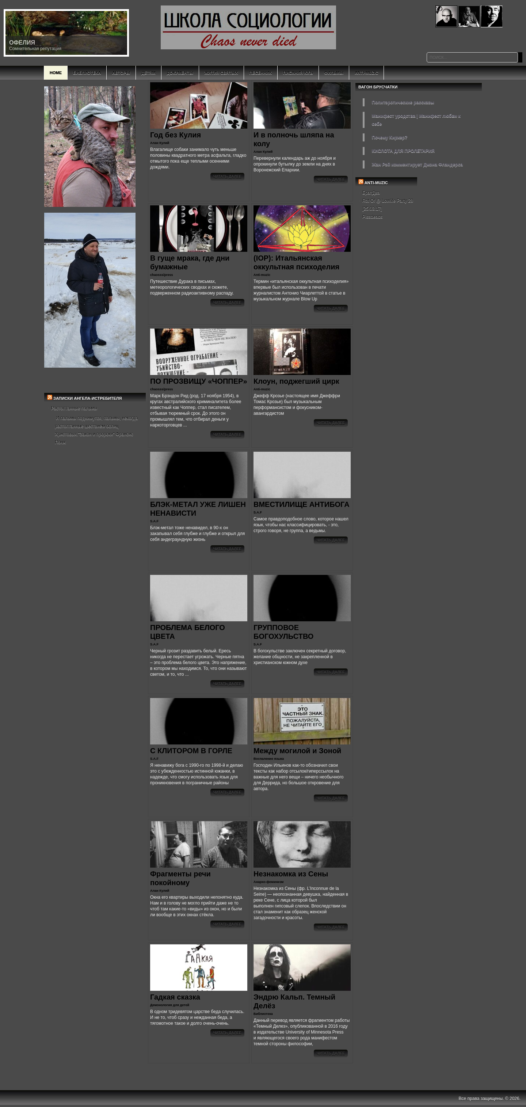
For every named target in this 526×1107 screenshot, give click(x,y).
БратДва (371, 192)
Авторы (121, 73)
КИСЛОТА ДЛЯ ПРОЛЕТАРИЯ (403, 150)
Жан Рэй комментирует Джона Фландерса (417, 164)
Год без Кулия (175, 135)
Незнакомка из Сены (291, 874)
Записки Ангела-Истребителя (87, 398)
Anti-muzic (262, 275)
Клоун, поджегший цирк (296, 381)
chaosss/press (161, 275)
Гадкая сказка (175, 997)
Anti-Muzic (366, 73)
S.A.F (154, 521)
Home (56, 73)
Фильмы (334, 73)
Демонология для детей (169, 1005)
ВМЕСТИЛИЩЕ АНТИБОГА (302, 504)
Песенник (260, 73)
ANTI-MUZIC (376, 183)
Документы (180, 73)
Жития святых (221, 73)
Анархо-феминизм (268, 882)
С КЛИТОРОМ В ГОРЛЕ (191, 751)
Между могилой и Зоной (297, 751)
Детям (148, 73)
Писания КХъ (298, 73)
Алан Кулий (159, 143)
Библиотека (87, 73)
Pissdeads (372, 216)
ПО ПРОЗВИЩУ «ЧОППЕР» (198, 381)
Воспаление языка (269, 759)
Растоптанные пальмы (74, 408)
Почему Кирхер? (389, 137)
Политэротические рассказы (403, 102)
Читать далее (227, 177)
